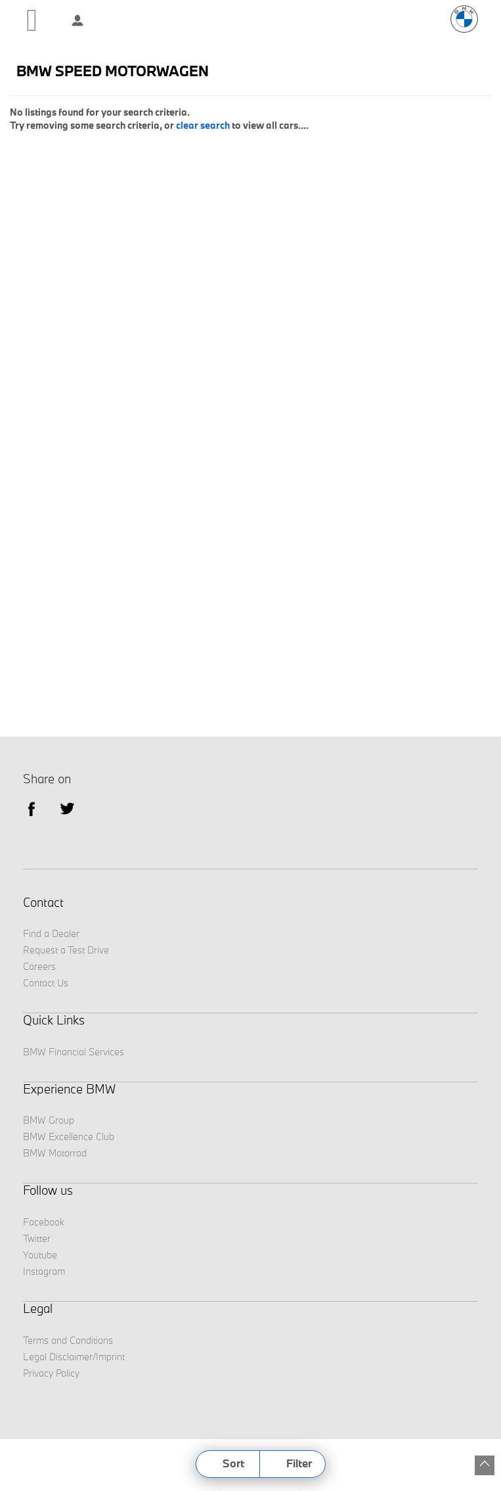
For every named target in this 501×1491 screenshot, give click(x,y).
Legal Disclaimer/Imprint (74, 1356)
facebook (31, 808)
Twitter (67, 808)
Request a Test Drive (66, 950)
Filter (299, 1463)
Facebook (43, 1222)
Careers (39, 966)
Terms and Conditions (68, 1340)
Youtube (40, 1255)
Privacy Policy (51, 1373)
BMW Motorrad (55, 1153)
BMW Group (48, 1120)
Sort (233, 1463)
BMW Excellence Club (68, 1136)
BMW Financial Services (73, 1051)
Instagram (44, 1271)
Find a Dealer (51, 933)
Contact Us (45, 982)
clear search (203, 125)
